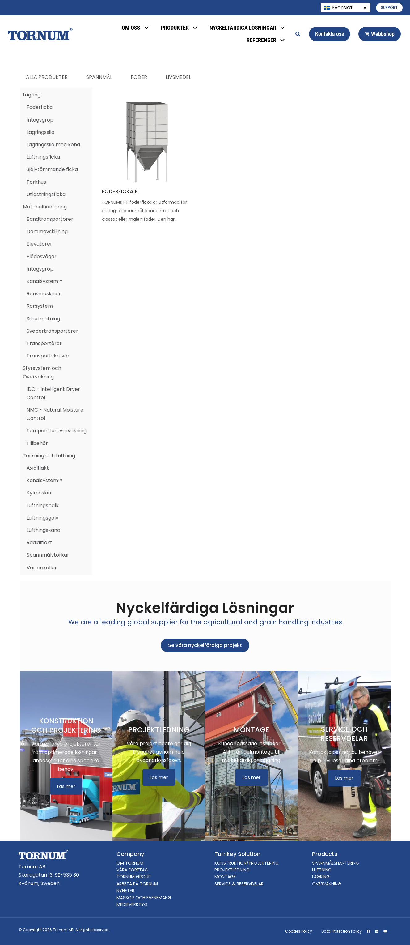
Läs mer (66, 786)
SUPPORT (389, 7)
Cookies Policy (298, 931)
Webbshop (380, 34)
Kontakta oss (329, 34)
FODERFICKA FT (121, 191)
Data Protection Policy (341, 931)
